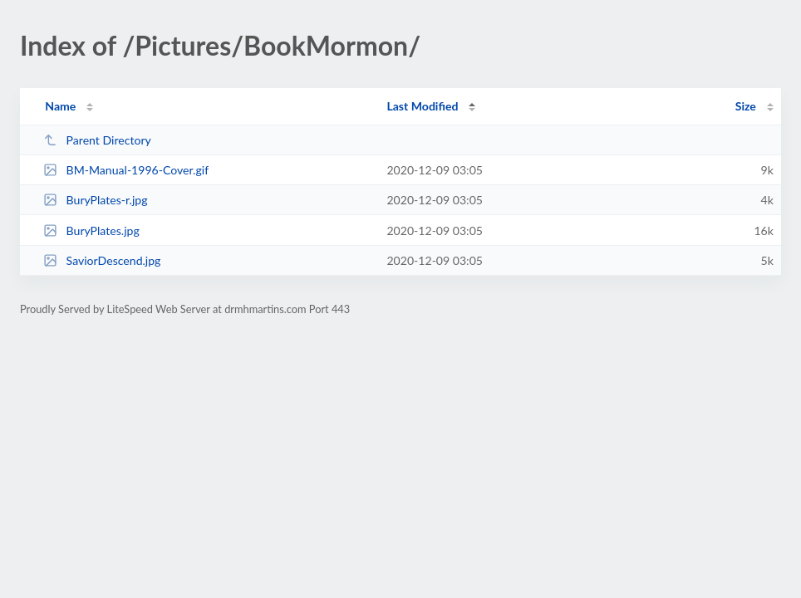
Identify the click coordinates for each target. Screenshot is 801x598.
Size (745, 106)
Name (60, 106)
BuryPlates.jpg (91, 230)
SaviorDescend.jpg (101, 260)
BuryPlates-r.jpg (95, 200)
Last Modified (422, 106)
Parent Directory (97, 140)
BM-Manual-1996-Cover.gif (126, 170)
